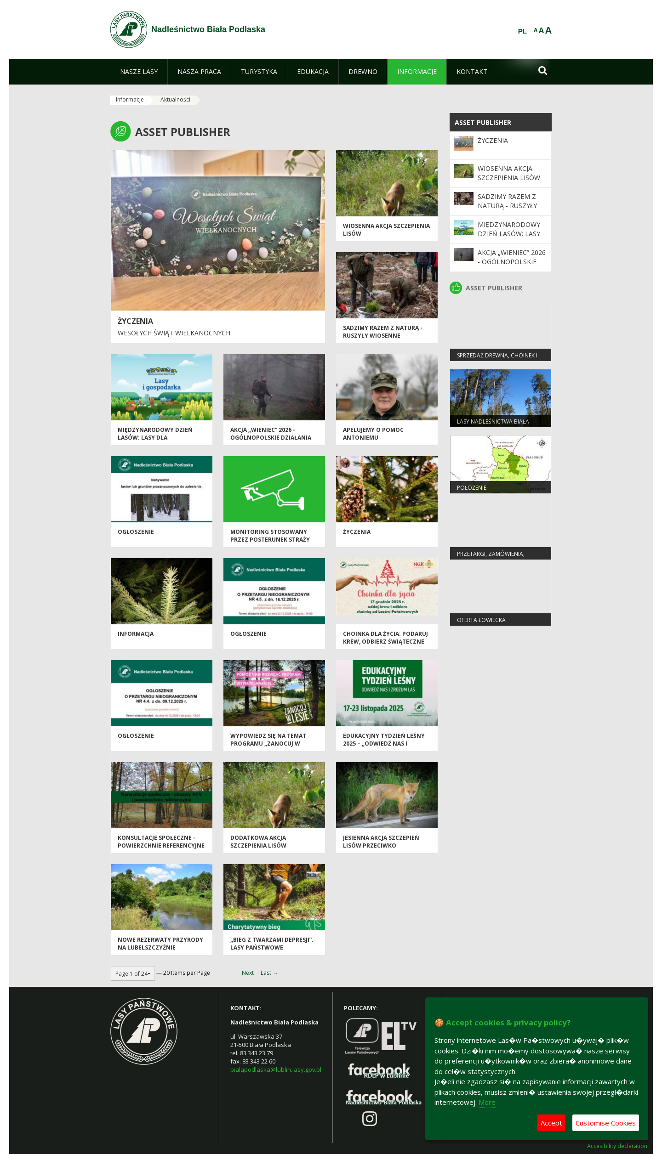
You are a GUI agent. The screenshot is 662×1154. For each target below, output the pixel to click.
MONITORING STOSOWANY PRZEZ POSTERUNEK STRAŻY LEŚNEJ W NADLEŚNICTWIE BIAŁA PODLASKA (270, 544)
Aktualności (175, 99)
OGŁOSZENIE (136, 532)
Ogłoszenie (248, 634)
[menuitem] (138, 72)
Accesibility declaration (617, 1146)
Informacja (136, 634)
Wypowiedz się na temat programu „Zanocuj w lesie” (268, 744)
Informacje (130, 99)
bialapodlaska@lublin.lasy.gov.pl (275, 1069)
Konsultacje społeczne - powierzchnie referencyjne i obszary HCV (161, 846)
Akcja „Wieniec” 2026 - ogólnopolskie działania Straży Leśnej (270, 438)
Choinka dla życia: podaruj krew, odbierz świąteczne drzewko (385, 642)
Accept (551, 1122)
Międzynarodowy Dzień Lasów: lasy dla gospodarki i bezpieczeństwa (155, 442)
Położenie (471, 488)
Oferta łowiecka (481, 620)
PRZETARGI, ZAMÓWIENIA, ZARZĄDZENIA (491, 558)
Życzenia (135, 321)
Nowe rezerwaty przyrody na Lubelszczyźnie (160, 943)
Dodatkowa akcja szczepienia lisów (258, 841)
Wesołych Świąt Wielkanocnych (174, 332)
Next (248, 973)
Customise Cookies (606, 1122)
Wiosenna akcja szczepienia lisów (509, 173)
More (487, 1102)
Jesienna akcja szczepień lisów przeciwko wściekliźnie (381, 846)
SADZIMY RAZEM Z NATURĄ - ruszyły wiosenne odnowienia (382, 336)
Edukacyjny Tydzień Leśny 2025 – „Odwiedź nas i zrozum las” (384, 744)
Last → (269, 973)
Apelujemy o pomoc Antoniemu (373, 433)
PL (522, 31)
